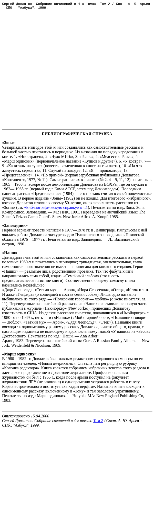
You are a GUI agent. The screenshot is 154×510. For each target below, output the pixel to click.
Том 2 (98, 422)
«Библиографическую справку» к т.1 (56, 209)
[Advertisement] (56, 71)
